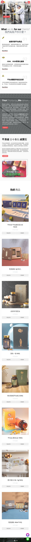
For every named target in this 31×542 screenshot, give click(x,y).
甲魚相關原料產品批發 (15, 80)
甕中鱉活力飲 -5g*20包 (14, 480)
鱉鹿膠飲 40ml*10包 (14, 522)
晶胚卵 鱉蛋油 (14, 311)
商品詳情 (8, 233)
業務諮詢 (5, 127)
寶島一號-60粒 (14, 353)
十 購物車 (21, 233)
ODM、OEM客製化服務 (15, 61)
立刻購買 (5, 156)
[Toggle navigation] (29, 2)
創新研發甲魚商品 (15, 42)
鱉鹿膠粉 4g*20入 (15, 269)
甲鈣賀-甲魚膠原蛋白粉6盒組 (14, 226)
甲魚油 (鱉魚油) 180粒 (14, 438)
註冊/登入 (20, 2)
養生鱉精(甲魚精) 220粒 (15, 396)
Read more (5, 50)
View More (6, 16)
